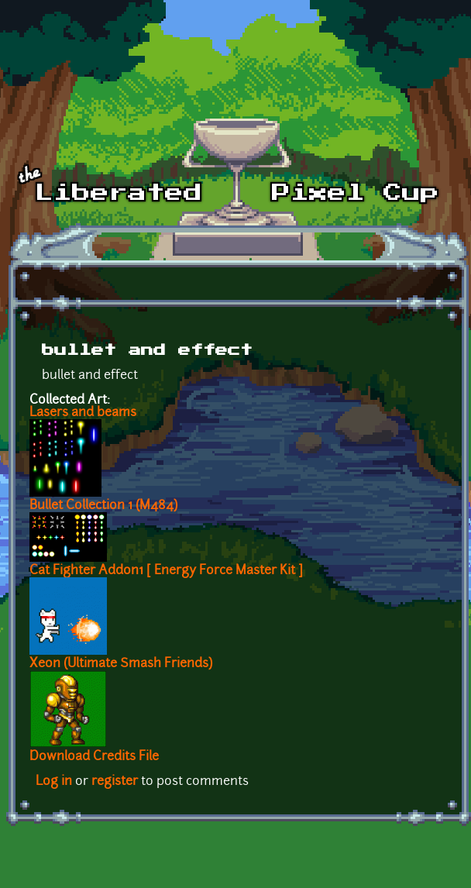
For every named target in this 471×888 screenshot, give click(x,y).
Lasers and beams (82, 413)
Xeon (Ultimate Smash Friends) (120, 664)
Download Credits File (94, 757)
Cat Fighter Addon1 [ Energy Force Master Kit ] (166, 571)
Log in (54, 782)
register (114, 782)
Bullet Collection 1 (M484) (103, 506)
